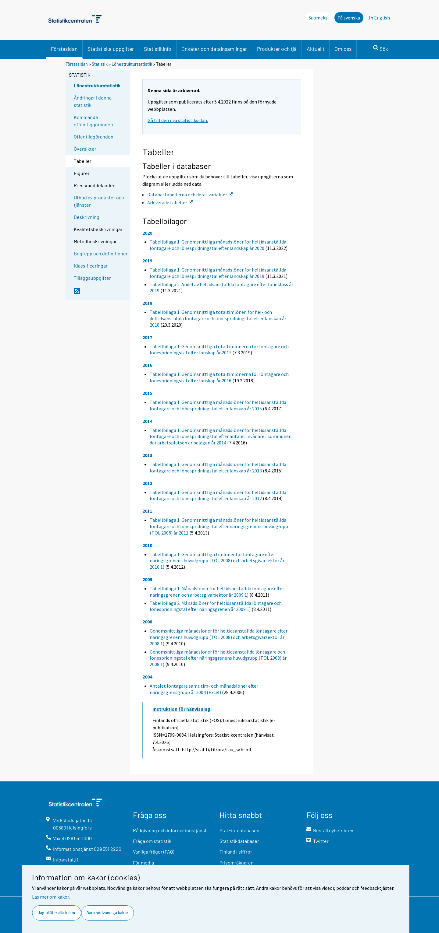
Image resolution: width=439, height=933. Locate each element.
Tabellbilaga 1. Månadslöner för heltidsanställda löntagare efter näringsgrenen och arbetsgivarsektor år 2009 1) (217, 591)
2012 (147, 483)
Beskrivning (86, 217)
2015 (147, 393)
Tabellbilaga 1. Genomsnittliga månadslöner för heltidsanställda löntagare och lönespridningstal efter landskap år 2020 (218, 245)
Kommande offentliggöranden (93, 120)
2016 (147, 365)
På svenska (348, 18)
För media (143, 862)
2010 (147, 545)
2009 (147, 579)
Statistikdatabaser (239, 841)
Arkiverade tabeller (170, 202)
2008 (147, 622)
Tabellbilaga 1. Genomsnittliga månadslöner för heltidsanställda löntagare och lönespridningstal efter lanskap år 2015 (218, 405)
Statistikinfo (157, 48)
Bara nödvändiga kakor (107, 912)
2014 (147, 421)
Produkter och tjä (277, 48)
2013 (147, 455)
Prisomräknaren (237, 862)
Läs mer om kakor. (51, 897)
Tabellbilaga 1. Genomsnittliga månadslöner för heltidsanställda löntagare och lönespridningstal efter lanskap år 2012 (218, 495)
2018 (147, 303)
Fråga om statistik (152, 841)
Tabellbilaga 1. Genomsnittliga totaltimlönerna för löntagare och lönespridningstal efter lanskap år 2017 (219, 349)
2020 (147, 233)
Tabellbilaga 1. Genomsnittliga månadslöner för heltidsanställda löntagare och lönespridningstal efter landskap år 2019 (218, 273)
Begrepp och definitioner (101, 253)
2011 (147, 511)
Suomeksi (319, 18)
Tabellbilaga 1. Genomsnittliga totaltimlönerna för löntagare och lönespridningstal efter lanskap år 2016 (219, 377)
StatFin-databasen (239, 830)
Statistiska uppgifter (110, 48)
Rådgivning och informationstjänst (170, 830)
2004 (147, 677)
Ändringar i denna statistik (93, 101)
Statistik (100, 64)
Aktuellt (315, 48)
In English (379, 18)
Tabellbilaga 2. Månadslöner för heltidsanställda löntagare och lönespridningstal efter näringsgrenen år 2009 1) (216, 606)
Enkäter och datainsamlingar (214, 48)
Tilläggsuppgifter (92, 278)
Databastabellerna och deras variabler (190, 194)
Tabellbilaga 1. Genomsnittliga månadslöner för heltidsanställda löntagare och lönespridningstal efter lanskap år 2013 (218, 467)
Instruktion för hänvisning (181, 709)
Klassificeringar (91, 265)
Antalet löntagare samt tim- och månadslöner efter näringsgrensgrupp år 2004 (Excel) (204, 689)
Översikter (85, 149)
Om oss (343, 48)
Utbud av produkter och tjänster (99, 201)
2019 (147, 261)
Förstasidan (64, 48)
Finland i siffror (236, 851)
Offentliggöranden (93, 136)
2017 (147, 337)
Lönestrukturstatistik (132, 64)
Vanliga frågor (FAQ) (153, 851)
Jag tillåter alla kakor (57, 912)
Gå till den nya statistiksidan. (178, 120)
